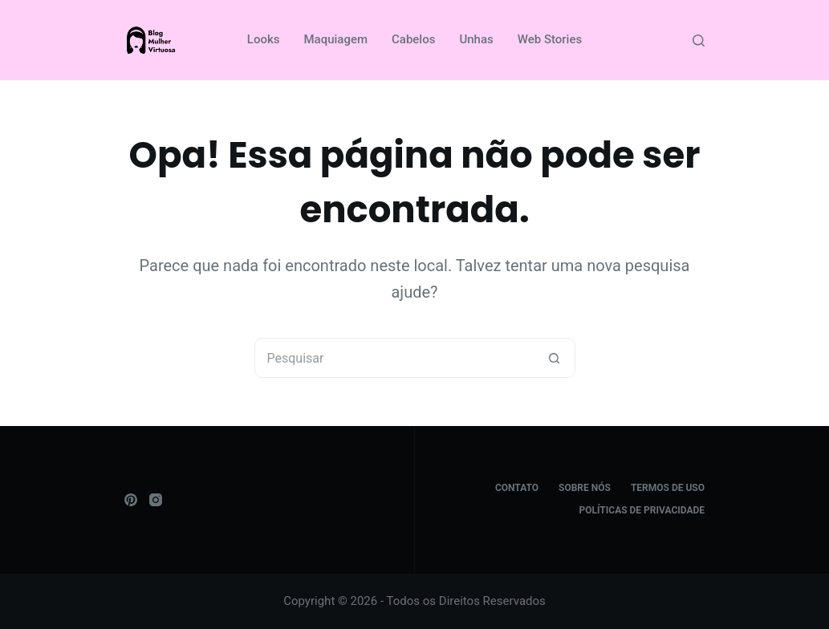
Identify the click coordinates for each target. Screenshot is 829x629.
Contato (516, 487)
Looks (263, 39)
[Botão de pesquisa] (554, 358)
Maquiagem (335, 39)
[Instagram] (155, 499)
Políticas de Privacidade (642, 510)
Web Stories (550, 39)
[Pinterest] (130, 499)
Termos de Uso (668, 487)
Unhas (476, 39)
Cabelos (413, 39)
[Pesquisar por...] (394, 358)
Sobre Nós (585, 487)
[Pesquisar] (699, 40)
